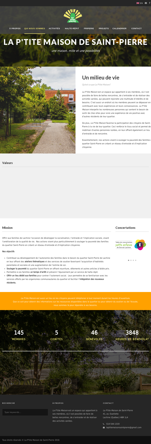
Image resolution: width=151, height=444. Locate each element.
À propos (15, 28)
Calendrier (120, 28)
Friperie (89, 28)
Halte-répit (72, 28)
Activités (54, 28)
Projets (104, 28)
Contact (136, 28)
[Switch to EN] (140, 3)
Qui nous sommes (34, 28)
